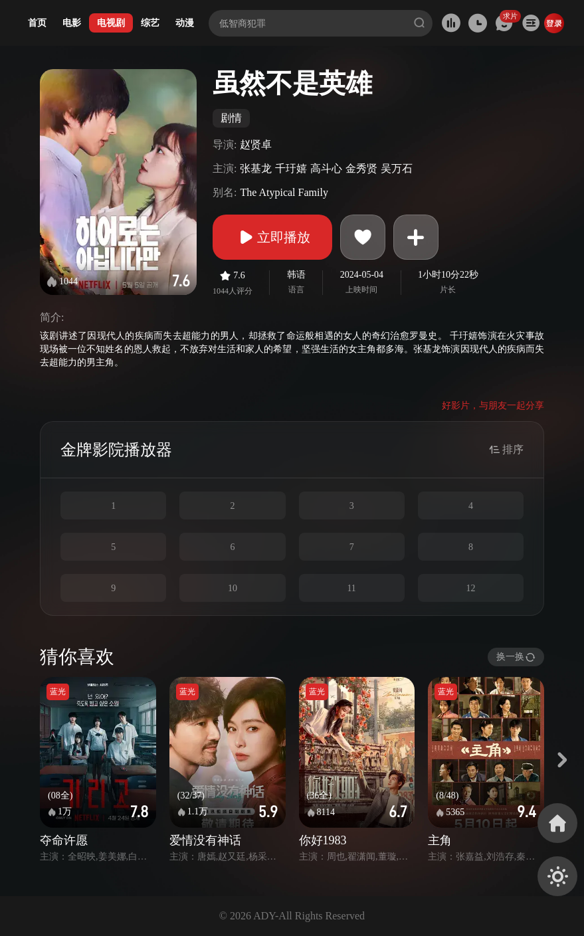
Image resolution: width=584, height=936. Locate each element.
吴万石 (397, 168)
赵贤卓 (256, 144)
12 (470, 588)
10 (232, 588)
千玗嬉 (291, 168)
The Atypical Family (284, 192)
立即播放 (272, 237)
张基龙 (256, 168)
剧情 (231, 118)
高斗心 (326, 168)
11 (351, 588)
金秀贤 (361, 168)
